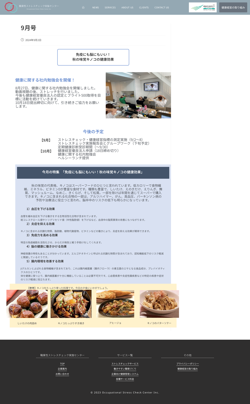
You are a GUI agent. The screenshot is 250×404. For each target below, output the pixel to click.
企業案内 (62, 368)
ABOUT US (128, 7)
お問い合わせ (62, 373)
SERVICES (110, 7)
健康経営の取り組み (187, 368)
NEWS (95, 7)
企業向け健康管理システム (125, 373)
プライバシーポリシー (187, 363)
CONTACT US (162, 7)
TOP (62, 363)
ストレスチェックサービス (125, 363)
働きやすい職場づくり (125, 368)
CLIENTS (144, 7)
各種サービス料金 (125, 379)
